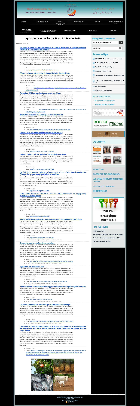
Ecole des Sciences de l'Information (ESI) (106, 238)
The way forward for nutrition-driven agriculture (37, 243)
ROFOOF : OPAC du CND (103, 71)
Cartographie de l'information (104, 186)
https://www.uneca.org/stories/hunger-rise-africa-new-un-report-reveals (51, 321)
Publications (91, 30)
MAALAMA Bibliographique (104, 67)
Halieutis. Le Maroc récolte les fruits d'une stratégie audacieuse (43, 154)
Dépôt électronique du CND (116, 22)
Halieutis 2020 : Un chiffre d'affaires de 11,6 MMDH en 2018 (41, 133)
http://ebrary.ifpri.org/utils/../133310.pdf (42, 238)
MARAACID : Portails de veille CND (106, 63)
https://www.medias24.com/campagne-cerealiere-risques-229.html (50, 129)
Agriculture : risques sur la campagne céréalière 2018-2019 (41, 115)
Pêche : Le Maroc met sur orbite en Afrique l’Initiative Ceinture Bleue (45, 73)
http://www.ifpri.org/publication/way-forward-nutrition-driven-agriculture (51, 261)
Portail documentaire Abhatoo (60, 23)
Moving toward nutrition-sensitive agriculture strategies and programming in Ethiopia (51, 219)
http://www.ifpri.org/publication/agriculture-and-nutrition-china (48, 281)
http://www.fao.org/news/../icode (39, 190)
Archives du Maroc (99, 231)
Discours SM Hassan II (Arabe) (104, 101)
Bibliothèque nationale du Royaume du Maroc (108, 234)
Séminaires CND (98, 169)
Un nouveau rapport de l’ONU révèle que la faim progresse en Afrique (45, 305)
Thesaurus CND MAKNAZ (103, 90)
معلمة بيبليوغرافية (100, 86)
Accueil (23, 21)
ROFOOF (97, 21)
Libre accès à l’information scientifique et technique (108, 180)
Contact (113, 30)
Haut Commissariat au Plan (102, 241)
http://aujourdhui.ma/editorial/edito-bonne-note (44, 70)
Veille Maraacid (79, 21)
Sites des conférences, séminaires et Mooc (48, 30)
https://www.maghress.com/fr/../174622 (42, 169)
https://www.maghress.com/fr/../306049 (42, 151)
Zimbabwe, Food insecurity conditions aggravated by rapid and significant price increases (53, 287)
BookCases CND (70, 30)
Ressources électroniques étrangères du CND (26, 31)
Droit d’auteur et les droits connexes (106, 174)
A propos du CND (42, 21)
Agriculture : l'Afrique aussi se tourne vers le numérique (40, 93)
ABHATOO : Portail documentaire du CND (108, 59)
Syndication (71, 402)
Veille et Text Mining (100, 191)
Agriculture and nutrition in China (32, 267)
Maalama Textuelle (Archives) (103, 104)
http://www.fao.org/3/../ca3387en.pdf (41, 299)
